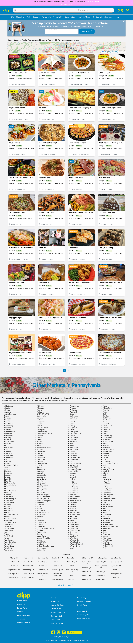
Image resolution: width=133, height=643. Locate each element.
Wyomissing (40, 548)
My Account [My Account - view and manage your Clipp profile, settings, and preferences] (54, 601)
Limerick (72, 477)
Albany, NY (14, 558)
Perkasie (72, 508)
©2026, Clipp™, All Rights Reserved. (65, 637)
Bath (103, 414)
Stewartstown (74, 530)
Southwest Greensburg (44, 528)
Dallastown (7, 436)
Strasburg (6, 532)
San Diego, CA (101, 572)
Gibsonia (72, 451)
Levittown (6, 477)
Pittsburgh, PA (101, 558)
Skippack (6, 526)
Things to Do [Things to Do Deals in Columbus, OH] (58, 17)
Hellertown (7, 461)
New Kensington (9, 499)
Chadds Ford (106, 426)
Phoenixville (40, 510)
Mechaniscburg (41, 485)
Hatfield (6, 459)
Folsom (5, 449)
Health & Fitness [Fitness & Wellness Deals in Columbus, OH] (84, 17)
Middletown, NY (87, 558)
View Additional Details (66, 4)
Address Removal (23, 622)
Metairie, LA (72, 579)
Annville (105, 410)
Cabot (71, 424)
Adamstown (73, 406)
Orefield (72, 504)
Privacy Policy (22, 608)
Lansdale (39, 473)
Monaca (6, 489)
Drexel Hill (7, 439)
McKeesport (40, 483)
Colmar (71, 430)
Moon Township (9, 491)
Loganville (6, 479)
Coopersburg (41, 432)
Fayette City (106, 445)
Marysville (105, 481)
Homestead (106, 461)
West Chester (107, 540)
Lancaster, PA (72, 562)
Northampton (8, 503)
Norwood (39, 503)
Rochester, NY (101, 562)
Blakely (38, 420)
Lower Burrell (41, 479)
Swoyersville (40, 532)
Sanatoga (39, 520)
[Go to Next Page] (73, 370)
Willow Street (107, 546)
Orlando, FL (86, 576)
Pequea (38, 508)
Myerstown (106, 493)
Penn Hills (7, 508)
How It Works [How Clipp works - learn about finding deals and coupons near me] (82, 605)
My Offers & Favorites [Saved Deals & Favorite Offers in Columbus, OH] (16, 17)
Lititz (103, 477)
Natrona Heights (42, 495)
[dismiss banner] (124, 21)
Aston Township (9, 414)
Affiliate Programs (83, 618)
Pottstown (40, 514)
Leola (104, 475)
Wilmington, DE (116, 574)
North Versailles (74, 501)
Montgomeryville (108, 489)
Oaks (104, 503)
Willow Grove (74, 546)
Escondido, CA (43, 570)
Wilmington (7, 548)
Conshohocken (8, 432)
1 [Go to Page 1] (64, 370)
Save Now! (86, 31)
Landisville (73, 471)
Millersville (73, 487)
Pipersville (72, 510)
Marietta (39, 481)
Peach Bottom (107, 506)
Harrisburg (40, 457)
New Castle (7, 497)
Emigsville (6, 443)
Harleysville (7, 457)
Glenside (105, 453)
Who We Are (22, 601)
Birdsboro (6, 420)
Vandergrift (73, 536)
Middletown (40, 487)
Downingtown (74, 437)
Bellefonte (105, 416)
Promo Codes (55, 619)
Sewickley (105, 522)
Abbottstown (8, 406)
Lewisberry (40, 477)
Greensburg (7, 455)
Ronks (38, 518)
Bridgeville (40, 422)
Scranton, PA (116, 558)
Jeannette (105, 467)
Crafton (104, 432)
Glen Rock (39, 453)
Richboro (105, 516)
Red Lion (39, 516)
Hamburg (72, 455)
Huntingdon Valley (10, 465)
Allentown (73, 408)
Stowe (104, 530)
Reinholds (72, 516)
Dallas (104, 434)
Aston (104, 412)
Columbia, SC (43, 558)
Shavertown (7, 524)
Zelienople (40, 550)
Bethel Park (73, 418)
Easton (38, 441)
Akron (104, 406)
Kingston (6, 471)
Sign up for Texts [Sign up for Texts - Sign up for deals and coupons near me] (56, 623)
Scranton (72, 522)
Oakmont (72, 503)
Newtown (72, 499)
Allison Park (106, 408)
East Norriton (8, 441)
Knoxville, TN (72, 558)
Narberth (6, 495)
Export (5, 445)
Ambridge (72, 410)
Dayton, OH (43, 566)
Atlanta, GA (13, 566)
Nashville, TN (87, 572)
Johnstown (40, 469)
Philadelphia (7, 510)
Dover (38, 437)
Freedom (6, 451)
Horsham (6, 463)
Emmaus (39, 443)
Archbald (6, 412)
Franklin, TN (43, 579)
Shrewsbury (73, 524)
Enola (71, 443)
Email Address (52, 30)
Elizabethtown (107, 441)
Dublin (38, 439)
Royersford (7, 520)
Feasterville (7, 447)
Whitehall (39, 544)
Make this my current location (70, 40)
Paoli (38, 506)
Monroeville (73, 489)
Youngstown (7, 550)
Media (71, 485)
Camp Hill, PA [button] (54, 40)
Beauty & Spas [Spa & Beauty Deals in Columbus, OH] (70, 17)
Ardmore (39, 412)
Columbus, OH (43, 562)
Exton (38, 445)
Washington (7, 540)
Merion (6, 487)
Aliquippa (39, 408)
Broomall (105, 422)
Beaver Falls (40, 416)
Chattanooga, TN (28, 570)
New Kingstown (42, 499)
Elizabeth (72, 441)
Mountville (40, 493)
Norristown (7, 501)
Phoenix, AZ (86, 579)
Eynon (71, 445)
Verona (5, 538)
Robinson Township (10, 518)
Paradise (72, 506)
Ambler (38, 410)
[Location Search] (95, 10)
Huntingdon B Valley (109, 463)
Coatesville (7, 430)
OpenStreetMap (113, 52)
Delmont (39, 436)
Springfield (106, 528)
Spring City (73, 528)
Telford (5, 534)
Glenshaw (72, 453)
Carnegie (72, 426)
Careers (20, 612)
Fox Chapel (73, 449)
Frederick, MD (57, 558)
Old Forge (6, 504)
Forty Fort (39, 449)
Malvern (72, 479)
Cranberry (7, 434)
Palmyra (6, 506)
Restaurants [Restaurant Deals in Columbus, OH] (46, 17)
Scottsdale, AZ (101, 579)
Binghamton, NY (14, 570)
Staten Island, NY (116, 562)
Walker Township (42, 538)
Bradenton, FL (14, 577)
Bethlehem (106, 418)
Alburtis (6, 408)
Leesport (6, 475)
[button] (131, 3)
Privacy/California (23, 615)
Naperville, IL (86, 568)
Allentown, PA (14, 562)
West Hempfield (9, 542)
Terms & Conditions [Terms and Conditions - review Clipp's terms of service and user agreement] (57, 612)
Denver (71, 436)
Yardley (71, 548)
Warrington (106, 538)
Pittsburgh (105, 510)
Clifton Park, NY (28, 577)
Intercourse (73, 465)
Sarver (71, 520)
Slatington (40, 526)
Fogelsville (105, 447)
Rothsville (105, 518)
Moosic (38, 491)
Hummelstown (74, 463)
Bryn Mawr (7, 424)
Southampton (8, 528)
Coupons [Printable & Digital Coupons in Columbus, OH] (36, 17)
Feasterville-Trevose (43, 447)
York (103, 548)
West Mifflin (40, 542)
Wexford (105, 542)
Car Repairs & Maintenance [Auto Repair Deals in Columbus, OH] (102, 17)
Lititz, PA (72, 566)
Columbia (105, 430)
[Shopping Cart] (127, 10)
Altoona (6, 410)
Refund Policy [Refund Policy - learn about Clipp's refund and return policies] (55, 609)
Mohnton (105, 487)
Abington (39, 406)
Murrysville (73, 493)
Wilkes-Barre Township (44, 546)
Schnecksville (107, 520)
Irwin (104, 465)
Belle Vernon (73, 416)
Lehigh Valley (40, 475)
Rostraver (72, 518)
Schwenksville (41, 522)
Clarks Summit (41, 428)
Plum (104, 512)
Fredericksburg (107, 449)
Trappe (71, 534)
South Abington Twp (109, 526)
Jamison (39, 467)
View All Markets (65, 585)
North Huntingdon (43, 501)
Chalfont (6, 428)
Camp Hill (105, 424)
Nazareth (72, 495)
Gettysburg (40, 451)
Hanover (105, 455)
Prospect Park (74, 514)
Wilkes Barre (106, 544)
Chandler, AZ (28, 562)
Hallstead (39, 455)
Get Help (53, 616)
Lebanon (105, 473)
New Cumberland (42, 497)
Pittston (6, 512)
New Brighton (107, 495)
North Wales (106, 501)
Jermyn (6, 469)
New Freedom (74, 497)
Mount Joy (106, 491)
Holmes (71, 461)
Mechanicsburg (8, 485)
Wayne (38, 540)
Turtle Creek (7, 536)
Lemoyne (72, 475)
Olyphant (39, 504)
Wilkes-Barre (8, 546)
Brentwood (7, 422)
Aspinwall (72, 412)
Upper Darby (41, 536)
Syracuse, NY (116, 566)
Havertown (40, 459)
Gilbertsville (106, 451)
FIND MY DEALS (93, 1)
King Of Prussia (107, 469)
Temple (38, 534)
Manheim (6, 481)
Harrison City (74, 457)
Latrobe (72, 473)
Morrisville (73, 491)
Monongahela (41, 489)
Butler (38, 424)
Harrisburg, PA (57, 570)
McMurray (73, 483)
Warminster (73, 538)
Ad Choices (21, 619)
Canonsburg (7, 426)
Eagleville (105, 439)
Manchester (106, 479)
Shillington (40, 524)
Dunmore (72, 439)
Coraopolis (73, 432)
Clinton (104, 428)
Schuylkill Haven (9, 522)
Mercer (104, 485)
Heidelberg (73, 459)
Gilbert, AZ (58, 562)
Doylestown (106, 437)
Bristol (71, 422)
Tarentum (72, 532)
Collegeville (40, 430)
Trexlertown (106, 534)
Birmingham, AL (14, 574)
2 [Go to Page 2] (68, 370)
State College (8, 530)
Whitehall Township (76, 544)
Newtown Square (108, 499)
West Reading (74, 542)
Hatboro (105, 457)
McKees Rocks (8, 483)
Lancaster (39, 471)
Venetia (104, 536)
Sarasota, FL (101, 576)
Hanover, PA (57, 566)
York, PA (116, 577)
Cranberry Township (43, 434)
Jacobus (6, 467)
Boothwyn (105, 420)
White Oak (7, 544)
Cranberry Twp (74, 434)
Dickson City (106, 436)
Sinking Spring (107, 524)
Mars (71, 481)
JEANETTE (73, 467)
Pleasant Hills (74, 512)
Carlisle (38, 426)
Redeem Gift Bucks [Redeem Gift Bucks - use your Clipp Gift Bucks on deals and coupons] (57, 605)
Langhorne (7, 473)
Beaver (5, 416)
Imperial (39, 465)
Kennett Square (74, 469)
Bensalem (6, 418)
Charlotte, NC (28, 566)
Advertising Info (83, 615)
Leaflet (104, 52)
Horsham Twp (41, 463)
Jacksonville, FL (57, 579)
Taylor (104, 532)
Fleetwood (73, 447)
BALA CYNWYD (42, 414)
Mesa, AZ (72, 576)
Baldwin (72, 414)
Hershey (39, 461)
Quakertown (106, 514)
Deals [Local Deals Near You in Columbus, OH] (28, 17)
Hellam (104, 459)
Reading (6, 516)
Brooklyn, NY (28, 558)
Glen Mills (7, 453)
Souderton (73, 526)
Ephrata (104, 443)
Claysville (72, 428)
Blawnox (72, 420)
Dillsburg (6, 437)
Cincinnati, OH (28, 574)
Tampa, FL (115, 570)
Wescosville (73, 540)
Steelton (39, 530)
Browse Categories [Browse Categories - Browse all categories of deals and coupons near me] (84, 601)
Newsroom (21, 604)
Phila (103, 508)
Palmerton (105, 504)
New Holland (106, 497)
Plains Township (42, 512)
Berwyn (39, 418)
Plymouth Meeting (10, 514)
